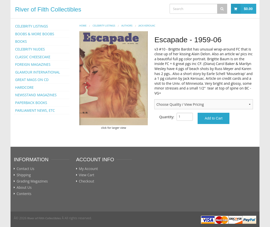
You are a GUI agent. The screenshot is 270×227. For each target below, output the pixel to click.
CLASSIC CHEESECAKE (32, 56)
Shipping (24, 175)
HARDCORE (24, 87)
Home (83, 25)
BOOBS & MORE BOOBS (34, 34)
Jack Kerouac (147, 25)
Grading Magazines (32, 181)
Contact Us (25, 168)
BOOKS (21, 41)
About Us (24, 187)
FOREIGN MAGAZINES (32, 64)
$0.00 (248, 9)
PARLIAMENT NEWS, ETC (35, 110)
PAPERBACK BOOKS (31, 102)
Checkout (86, 181)
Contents (24, 194)
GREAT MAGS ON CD (32, 79)
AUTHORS (126, 25)
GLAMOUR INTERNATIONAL (37, 72)
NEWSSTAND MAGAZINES (36, 94)
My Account (88, 168)
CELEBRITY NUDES (30, 49)
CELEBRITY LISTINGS (31, 26)
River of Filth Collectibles (48, 9)
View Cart (86, 175)
